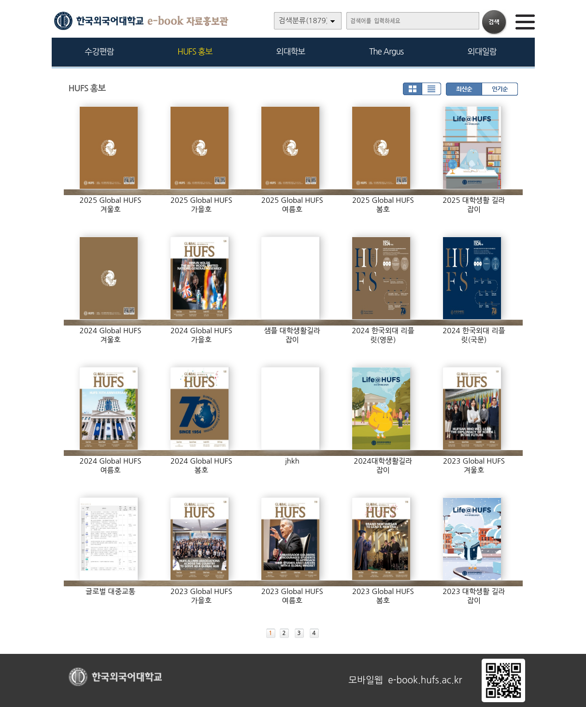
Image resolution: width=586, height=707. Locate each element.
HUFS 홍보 (194, 51)
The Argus (386, 51)
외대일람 (482, 51)
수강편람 (99, 51)
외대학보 (290, 51)
